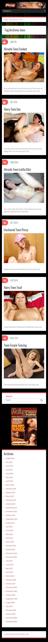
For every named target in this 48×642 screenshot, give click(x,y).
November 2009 (11, 591)
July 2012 (9, 527)
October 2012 (10, 515)
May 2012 (9, 534)
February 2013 (11, 500)
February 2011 (11, 546)
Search (9, 396)
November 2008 (11, 622)
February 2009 (11, 610)
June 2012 (9, 530)
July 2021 (9, 462)
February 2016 (11, 489)
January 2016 (10, 492)
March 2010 (10, 576)
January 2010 (10, 584)
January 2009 (10, 614)
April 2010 (9, 572)
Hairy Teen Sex (12, 109)
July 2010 (9, 561)
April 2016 (9, 481)
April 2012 (9, 538)
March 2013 (10, 496)
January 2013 (10, 504)
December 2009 (11, 587)
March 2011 (10, 542)
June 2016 (9, 473)
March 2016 (10, 485)
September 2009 (11, 599)
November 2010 (11, 557)
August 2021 (10, 458)
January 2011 (10, 549)
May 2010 (9, 568)
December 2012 (11, 508)
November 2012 (11, 511)
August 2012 (10, 523)
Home (6, 20)
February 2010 (11, 580)
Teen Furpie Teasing (15, 345)
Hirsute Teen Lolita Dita (17, 169)
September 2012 (11, 519)
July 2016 (9, 470)
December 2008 (11, 618)
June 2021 (9, 466)
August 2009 (10, 603)
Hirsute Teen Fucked (15, 49)
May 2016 (9, 477)
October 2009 (10, 595)
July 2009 (9, 606)
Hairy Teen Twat (13, 287)
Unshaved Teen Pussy (16, 230)
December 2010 (11, 553)
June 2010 (9, 565)
